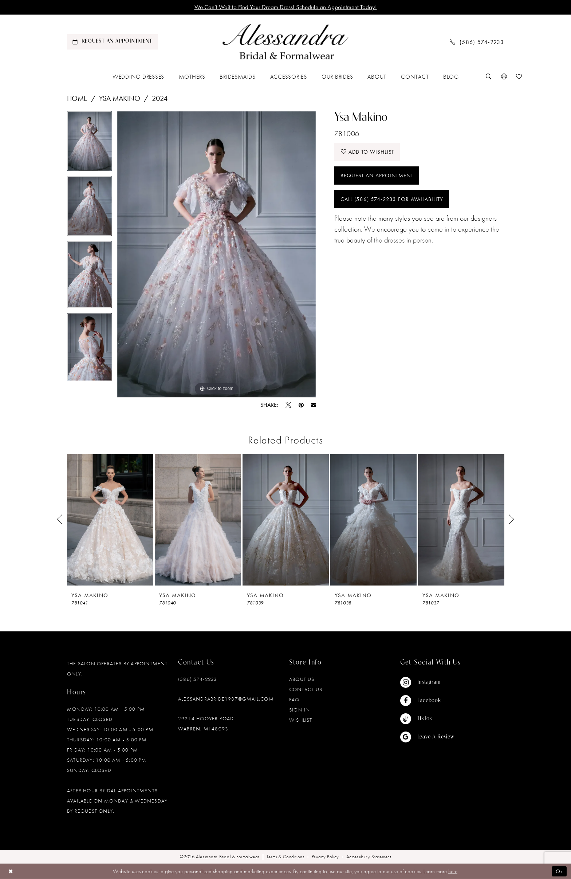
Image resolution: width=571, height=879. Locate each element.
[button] (504, 76)
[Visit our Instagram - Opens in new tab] (427, 682)
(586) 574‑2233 (197, 679)
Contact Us (305, 689)
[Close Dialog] (10, 871)
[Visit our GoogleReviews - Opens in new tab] (427, 737)
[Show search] (488, 76)
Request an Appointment (376, 175)
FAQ (294, 699)
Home (77, 98)
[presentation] (110, 520)
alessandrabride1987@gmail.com (226, 698)
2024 (160, 98)
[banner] (285, 42)
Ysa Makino (119, 98)
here (452, 871)
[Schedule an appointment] (112, 42)
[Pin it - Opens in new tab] (301, 405)
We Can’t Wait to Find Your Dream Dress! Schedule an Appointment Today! (285, 7)
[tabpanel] (89, 143)
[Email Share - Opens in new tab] (313, 404)
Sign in (299, 709)
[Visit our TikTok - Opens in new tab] (427, 718)
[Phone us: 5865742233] (477, 42)
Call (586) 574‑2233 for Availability (391, 199)
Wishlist (300, 720)
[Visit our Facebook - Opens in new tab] (427, 700)
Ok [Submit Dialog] (559, 871)
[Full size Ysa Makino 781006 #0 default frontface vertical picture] (216, 254)
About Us (302, 679)
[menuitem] (112, 42)
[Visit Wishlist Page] (519, 76)
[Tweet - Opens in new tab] (288, 405)
